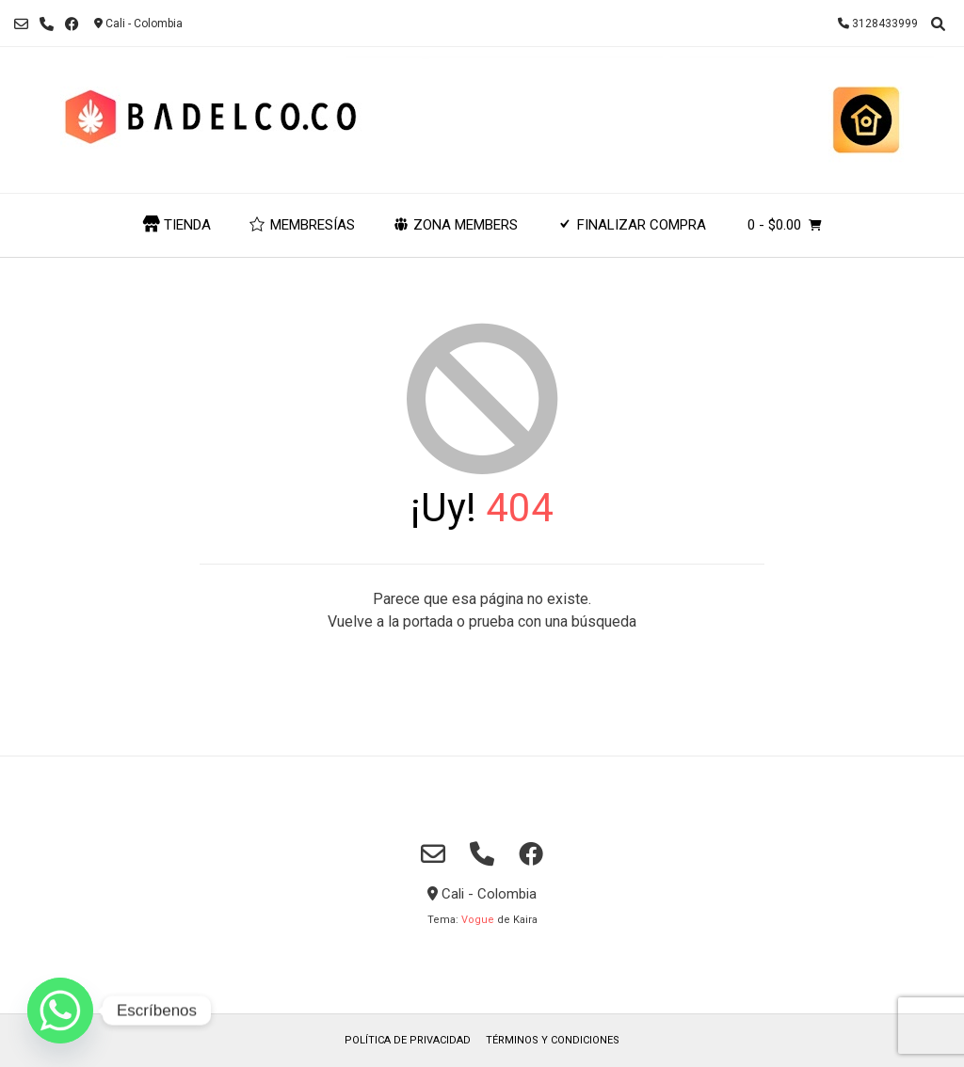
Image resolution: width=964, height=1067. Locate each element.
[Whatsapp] (60, 1010)
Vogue (477, 920)
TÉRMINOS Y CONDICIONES (552, 1040)
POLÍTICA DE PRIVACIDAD (408, 1040)
